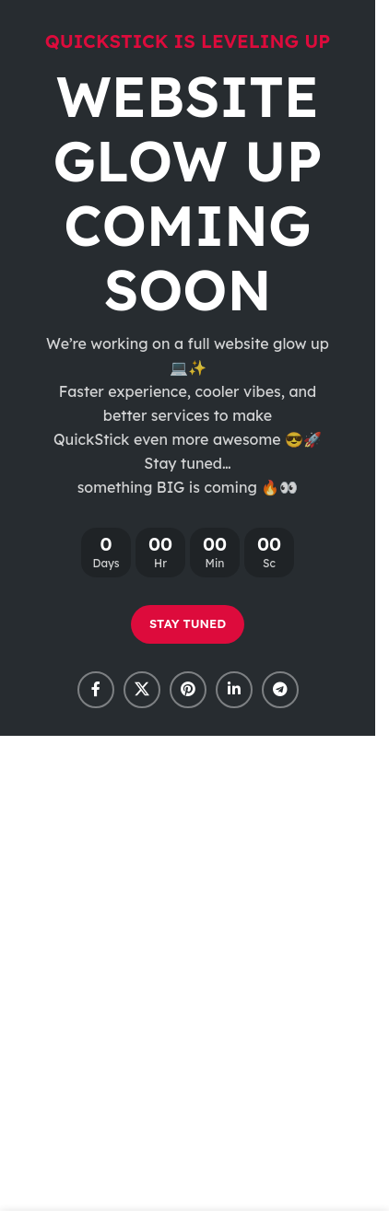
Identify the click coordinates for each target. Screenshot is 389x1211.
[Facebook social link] (95, 689)
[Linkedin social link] (234, 689)
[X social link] (142, 689)
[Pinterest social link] (188, 689)
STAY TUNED (187, 623)
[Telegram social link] (280, 689)
